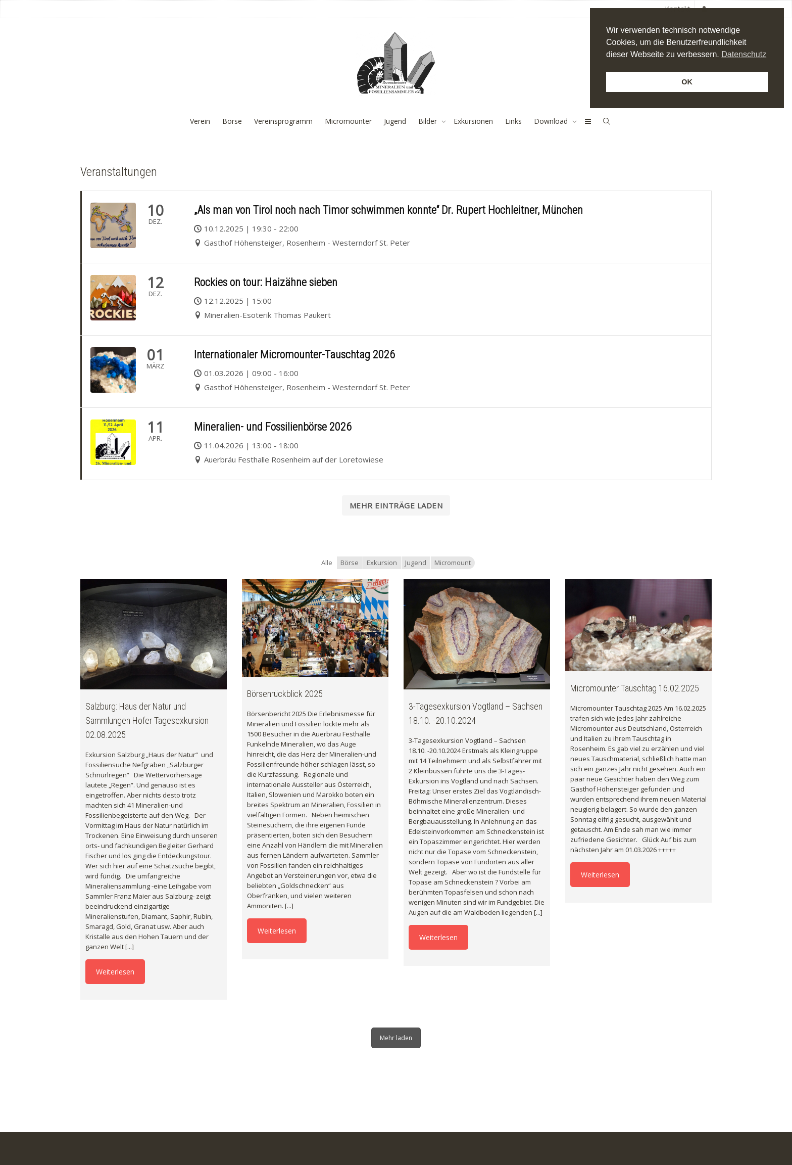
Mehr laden (396, 1038)
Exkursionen (473, 121)
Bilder (428, 121)
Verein (200, 121)
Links (513, 121)
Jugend (395, 121)
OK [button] (686, 82)
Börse (232, 121)
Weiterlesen (115, 971)
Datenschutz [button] (743, 54)
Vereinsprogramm (283, 121)
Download (552, 121)
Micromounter (348, 121)
